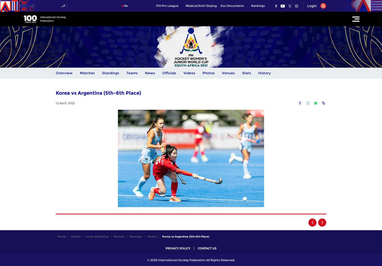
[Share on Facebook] (300, 103)
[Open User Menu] (315, 6)
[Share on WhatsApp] (315, 103)
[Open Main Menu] (356, 19)
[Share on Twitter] (308, 103)
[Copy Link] (323, 103)
